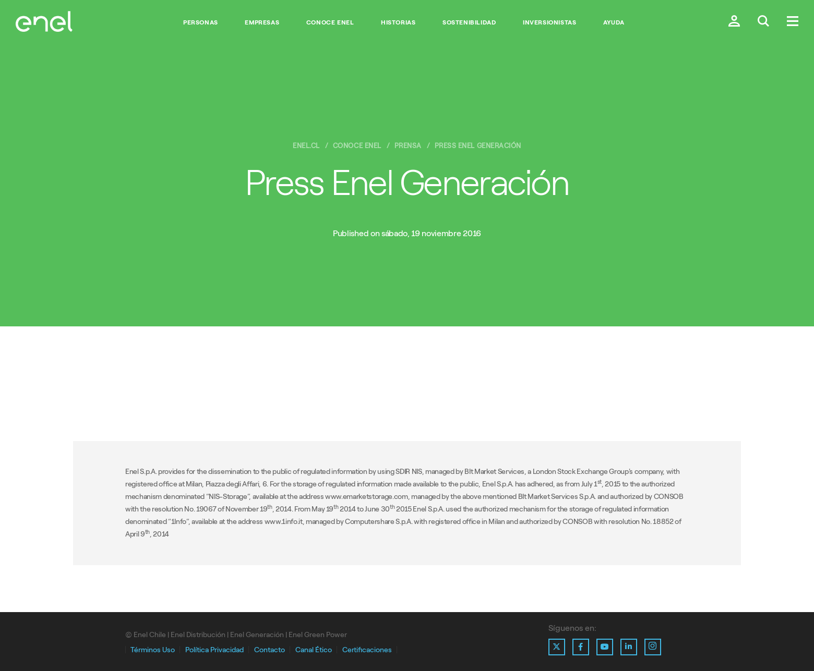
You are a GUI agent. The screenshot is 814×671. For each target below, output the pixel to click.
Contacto (269, 649)
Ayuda (614, 22)
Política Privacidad (214, 649)
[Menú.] (792, 22)
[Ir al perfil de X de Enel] (556, 647)
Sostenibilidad (469, 22)
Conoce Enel (330, 22)
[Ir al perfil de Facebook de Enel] (580, 647)
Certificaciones (367, 649)
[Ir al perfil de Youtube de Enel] (604, 647)
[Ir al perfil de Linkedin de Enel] (628, 647)
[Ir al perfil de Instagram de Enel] (652, 647)
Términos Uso (152, 649)
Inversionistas (549, 22)
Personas (200, 22)
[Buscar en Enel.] (763, 22)
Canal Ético (313, 649)
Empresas (262, 22)
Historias (398, 22)
